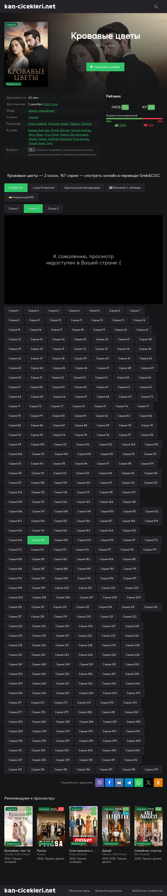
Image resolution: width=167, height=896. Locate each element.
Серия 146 (15, 511)
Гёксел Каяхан (81, 130)
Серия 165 (129, 530)
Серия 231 (62, 635)
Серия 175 (59, 549)
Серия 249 (63, 664)
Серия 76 (122, 406)
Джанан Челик (58, 123)
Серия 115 (59, 463)
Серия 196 (107, 578)
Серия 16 (36, 329)
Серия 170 (107, 540)
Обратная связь (79, 890)
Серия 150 (107, 511)
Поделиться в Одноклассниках (158, 782)
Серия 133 (150, 482)
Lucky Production (44, 187)
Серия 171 (129, 540)
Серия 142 (60, 501)
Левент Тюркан (81, 123)
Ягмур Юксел (60, 130)
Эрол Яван (35, 134)
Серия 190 (107, 568)
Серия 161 (38, 530)
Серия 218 (37, 616)
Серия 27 (124, 339)
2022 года (50, 104)
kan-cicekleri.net (30, 6)
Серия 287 (110, 721)
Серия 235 (15, 645)
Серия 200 (62, 587)
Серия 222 (130, 616)
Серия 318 (128, 769)
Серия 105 (151, 444)
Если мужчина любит (83, 851)
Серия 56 (145, 377)
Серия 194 (61, 578)
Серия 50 (15, 377)
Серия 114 (37, 463)
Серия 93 (37, 434)
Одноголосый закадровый (82, 187)
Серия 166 (15, 540)
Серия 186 (15, 568)
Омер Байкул (37, 123)
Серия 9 (34, 320)
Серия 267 (63, 693)
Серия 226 (86, 626)
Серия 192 (15, 578)
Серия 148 (61, 511)
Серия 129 (60, 482)
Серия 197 (129, 578)
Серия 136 (60, 492)
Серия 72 (36, 406)
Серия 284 (39, 721)
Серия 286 (86, 721)
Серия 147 (38, 511)
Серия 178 (127, 549)
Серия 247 (15, 664)
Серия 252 (132, 664)
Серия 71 (14, 406)
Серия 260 (39, 683)
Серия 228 (132, 626)
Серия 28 (145, 339)
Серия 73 (57, 406)
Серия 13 (118, 320)
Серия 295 (16, 740)
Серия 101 (60, 444)
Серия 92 (15, 434)
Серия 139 (128, 492)
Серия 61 (102, 387)
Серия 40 (102, 358)
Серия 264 (133, 683)
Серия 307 (15, 760)
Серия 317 (106, 769)
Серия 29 (15, 348)
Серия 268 (86, 693)
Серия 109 (84, 454)
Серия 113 (15, 463)
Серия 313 (15, 769)
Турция (33, 117)
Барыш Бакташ (38, 130)
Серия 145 (129, 501)
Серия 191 (130, 568)
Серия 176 (82, 549)
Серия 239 (109, 645)
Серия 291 (62, 731)
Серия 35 (145, 348)
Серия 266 (39, 693)
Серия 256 (86, 673)
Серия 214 (105, 607)
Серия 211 (38, 607)
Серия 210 (15, 607)
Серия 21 (142, 329)
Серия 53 (79, 377)
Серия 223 (15, 626)
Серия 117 (103, 463)
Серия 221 (106, 616)
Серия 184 (106, 559)
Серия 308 (39, 760)
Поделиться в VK (119, 782)
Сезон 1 (13, 208)
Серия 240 (132, 645)
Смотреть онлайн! (107, 67)
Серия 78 (15, 415)
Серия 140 (15, 501)
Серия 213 (82, 607)
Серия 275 (107, 702)
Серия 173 (15, 549)
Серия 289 (16, 731)
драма (32, 110)
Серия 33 (101, 348)
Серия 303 (62, 750)
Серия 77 (143, 406)
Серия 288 (133, 721)
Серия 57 (15, 387)
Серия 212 (60, 607)
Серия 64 (15, 396)
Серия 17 (56, 329)
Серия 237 (62, 645)
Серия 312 (130, 760)
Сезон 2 (33, 208)
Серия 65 (37, 396)
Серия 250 (86, 664)
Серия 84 (146, 415)
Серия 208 (110, 597)
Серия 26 (102, 339)
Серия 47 (103, 368)
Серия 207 (86, 597)
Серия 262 (86, 683)
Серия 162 (60, 530)
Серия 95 (81, 434)
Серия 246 (133, 654)
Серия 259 (16, 683)
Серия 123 (82, 473)
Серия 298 (86, 740)
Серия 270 (133, 693)
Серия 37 (37, 358)
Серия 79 (36, 415)
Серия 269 (110, 693)
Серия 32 (80, 348)
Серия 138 (106, 492)
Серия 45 (59, 368)
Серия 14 (139, 320)
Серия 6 (114, 310)
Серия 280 (85, 712)
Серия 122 (60, 473)
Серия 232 (85, 635)
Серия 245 (109, 654)
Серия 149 (84, 511)
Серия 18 (78, 329)
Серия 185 (129, 559)
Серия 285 (63, 721)
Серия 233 (108, 635)
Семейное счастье (148, 851)
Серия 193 (38, 578)
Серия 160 (15, 530)
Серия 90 (125, 425)
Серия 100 (37, 444)
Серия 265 (16, 693)
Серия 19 (99, 329)
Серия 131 (106, 482)
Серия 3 (53, 310)
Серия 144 (106, 501)
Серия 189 (84, 568)
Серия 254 (39, 673)
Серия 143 (83, 501)
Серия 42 (146, 358)
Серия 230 (39, 635)
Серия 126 (150, 473)
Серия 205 (39, 597)
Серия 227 (109, 626)
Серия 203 (132, 587)
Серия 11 (76, 320)
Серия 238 (85, 645)
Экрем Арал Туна (40, 143)
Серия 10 (55, 320)
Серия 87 (59, 425)
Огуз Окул (51, 134)
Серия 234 (132, 635)
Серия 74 (79, 406)
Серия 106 (15, 454)
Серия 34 (123, 348)
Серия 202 (108, 587)
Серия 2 (33, 310)
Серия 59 (58, 387)
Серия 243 (62, 654)
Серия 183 (83, 559)
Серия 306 (133, 750)
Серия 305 (109, 750)
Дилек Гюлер (37, 139)
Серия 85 (15, 425)
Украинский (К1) (21, 197)
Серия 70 (147, 396)
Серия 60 (80, 387)
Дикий (106, 851)
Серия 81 (80, 415)
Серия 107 (38, 454)
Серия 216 (150, 607)
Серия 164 (106, 530)
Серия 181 (38, 559)
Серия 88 (81, 425)
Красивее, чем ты (17, 851)
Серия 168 (61, 540)
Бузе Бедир (81, 139)
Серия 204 (16, 597)
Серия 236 (39, 645)
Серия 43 (15, 368)
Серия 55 (123, 377)
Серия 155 (60, 521)
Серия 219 (60, 616)
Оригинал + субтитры (125, 187)
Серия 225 (62, 626)
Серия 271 (15, 702)
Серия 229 (16, 635)
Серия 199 (38, 587)
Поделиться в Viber (99, 782)
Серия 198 (15, 587)
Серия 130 (83, 482)
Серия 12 (97, 320)
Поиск (156, 6)
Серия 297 (63, 740)
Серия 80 (58, 415)
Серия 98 (147, 434)
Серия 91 (147, 425)
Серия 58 (36, 387)
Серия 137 (83, 492)
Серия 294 (133, 731)
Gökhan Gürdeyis (59, 139)
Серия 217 (15, 616)
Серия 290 (39, 731)
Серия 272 (38, 702)
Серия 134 (15, 492)
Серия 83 (124, 415)
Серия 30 (37, 348)
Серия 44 (37, 368)
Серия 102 (82, 444)
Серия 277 (15, 712)
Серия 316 (83, 769)
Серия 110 (106, 454)
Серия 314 (38, 769)
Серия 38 (58, 358)
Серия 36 (15, 358)
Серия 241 (15, 654)
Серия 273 (61, 702)
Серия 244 (85, 654)
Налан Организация (74, 134)
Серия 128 (37, 482)
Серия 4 (74, 310)
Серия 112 (150, 454)
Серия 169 (84, 540)
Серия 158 (128, 521)
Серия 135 (38, 492)
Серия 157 (106, 521)
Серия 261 (62, 683)
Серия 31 (58, 348)
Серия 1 (14, 310)
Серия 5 (94, 310)
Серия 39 (80, 358)
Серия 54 (101, 377)
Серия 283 (16, 721)
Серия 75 (100, 406)
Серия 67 (81, 396)
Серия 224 (39, 626)
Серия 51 (36, 377)
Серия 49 (147, 368)
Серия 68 (103, 396)
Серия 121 (38, 473)
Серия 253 (15, 673)
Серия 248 (39, 664)
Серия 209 (134, 597)
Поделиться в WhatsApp (138, 782)
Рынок (41, 851)
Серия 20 (121, 329)
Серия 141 (38, 501)
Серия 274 (84, 702)
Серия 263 (109, 683)
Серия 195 (84, 578)
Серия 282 (132, 712)
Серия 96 (103, 434)
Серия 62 (124, 387)
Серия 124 (105, 473)
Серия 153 (15, 521)
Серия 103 (105, 444)
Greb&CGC (16, 187)
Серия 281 (108, 712)
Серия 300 (134, 740)
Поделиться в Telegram (129, 782)
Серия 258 (132, 673)
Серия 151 (129, 511)
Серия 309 (63, 760)
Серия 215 (128, 607)
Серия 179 (149, 549)
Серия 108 (61, 454)
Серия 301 (15, 750)
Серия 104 (128, 444)
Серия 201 (85, 587)
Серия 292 (86, 731)
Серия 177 (105, 549)
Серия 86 (37, 425)
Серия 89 (103, 425)
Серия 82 (102, 415)
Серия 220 (84, 616)
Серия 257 (109, 673)
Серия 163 (83, 530)
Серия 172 (151, 540)
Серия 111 (128, 454)
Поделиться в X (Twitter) (148, 782)
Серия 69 (125, 396)
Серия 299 (110, 740)
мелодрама (47, 110)
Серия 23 (36, 339)
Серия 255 (62, 673)
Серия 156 (83, 521)
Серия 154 (38, 521)
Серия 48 (125, 368)
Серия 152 (151, 511)
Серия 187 (38, 568)
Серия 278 (38, 712)
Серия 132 (128, 482)
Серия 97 (125, 434)
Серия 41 (124, 358)
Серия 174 (37, 549)
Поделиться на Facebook (109, 782)
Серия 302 (38, 750)
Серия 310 (86, 760)
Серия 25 (80, 339)
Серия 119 (147, 463)
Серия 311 (108, 760)
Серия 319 (151, 769)
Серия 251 (109, 664)
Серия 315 (60, 769)
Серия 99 (15, 444)
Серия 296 (39, 740)
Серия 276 (130, 702)
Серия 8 (14, 320)
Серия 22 (15, 339)
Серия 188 (61, 568)
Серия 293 (109, 731)
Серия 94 (59, 434)
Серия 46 (81, 368)
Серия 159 (151, 521)
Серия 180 (15, 559)
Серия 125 (128, 473)
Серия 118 (125, 463)
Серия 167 (38, 540)
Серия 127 (15, 482)
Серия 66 (59, 396)
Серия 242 (38, 654)
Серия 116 (81, 463)
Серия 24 (58, 339)
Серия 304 (85, 750)
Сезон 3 (53, 208)
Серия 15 (14, 329)
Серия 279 (61, 712)
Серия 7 (135, 310)
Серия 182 (60, 559)
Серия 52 (58, 377)
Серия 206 (63, 597)
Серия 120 (15, 473)
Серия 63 (146, 387)
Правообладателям (108, 890)
